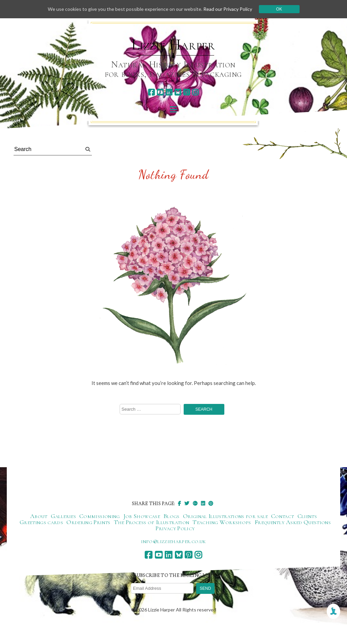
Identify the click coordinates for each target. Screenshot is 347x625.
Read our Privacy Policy (227, 9)
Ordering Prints (88, 522)
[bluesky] (178, 92)
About (38, 516)
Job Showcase (141, 516)
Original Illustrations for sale (225, 516)
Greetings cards (41, 522)
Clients (307, 516)
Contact (282, 516)
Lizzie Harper (173, 45)
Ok (279, 9)
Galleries (63, 516)
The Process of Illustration (151, 522)
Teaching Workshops (221, 522)
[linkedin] (169, 92)
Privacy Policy (175, 528)
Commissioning (99, 516)
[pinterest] (186, 92)
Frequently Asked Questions (292, 522)
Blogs (171, 516)
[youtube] (160, 92)
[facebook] (151, 92)
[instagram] (195, 92)
